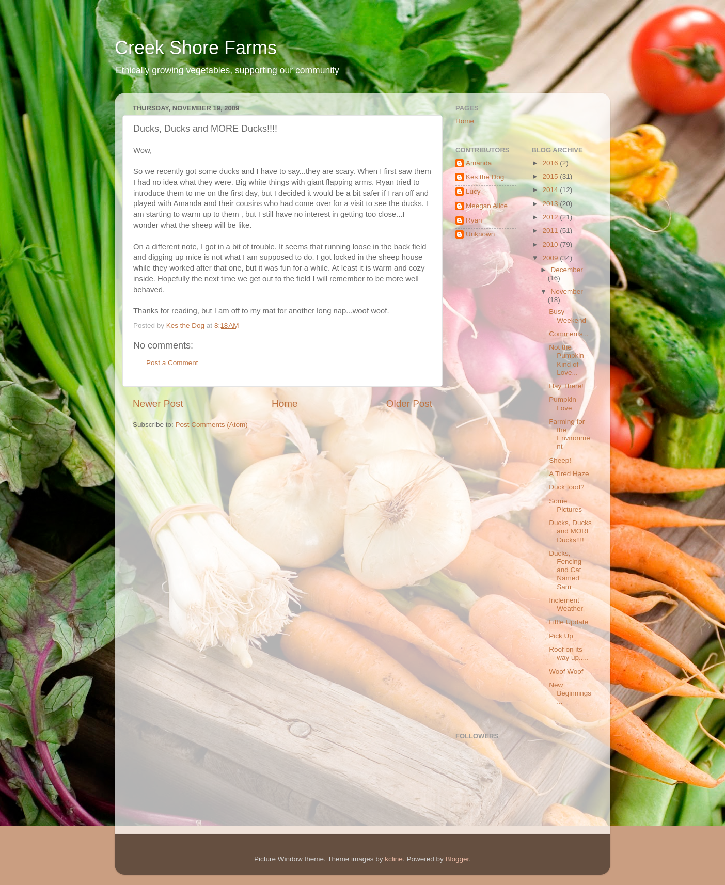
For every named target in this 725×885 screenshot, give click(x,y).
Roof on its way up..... (569, 653)
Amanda (479, 163)
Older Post (409, 403)
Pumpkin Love (562, 404)
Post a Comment (172, 363)
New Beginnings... (570, 693)
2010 (551, 244)
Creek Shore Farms (196, 47)
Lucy (473, 191)
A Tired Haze (569, 474)
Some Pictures (565, 505)
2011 (551, 230)
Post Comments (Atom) (212, 425)
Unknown (480, 234)
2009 (551, 258)
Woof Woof (566, 671)
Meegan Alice (487, 206)
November (567, 291)
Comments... (569, 334)
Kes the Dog (485, 177)
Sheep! (560, 460)
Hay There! (566, 386)
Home (284, 403)
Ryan (474, 220)
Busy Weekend (567, 316)
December (567, 270)
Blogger (457, 859)
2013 (551, 204)
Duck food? (566, 487)
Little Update (568, 622)
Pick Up (561, 636)
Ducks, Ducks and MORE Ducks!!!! (570, 531)
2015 (551, 176)
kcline (394, 859)
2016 (551, 163)
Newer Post (158, 403)
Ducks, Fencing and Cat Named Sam (565, 570)
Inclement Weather (566, 604)
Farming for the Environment (569, 434)
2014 (551, 190)
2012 (551, 217)
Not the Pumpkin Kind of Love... (566, 359)
